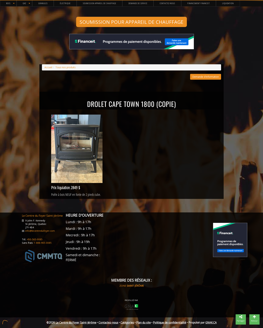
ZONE (131, 285)
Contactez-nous (167, 3)
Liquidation (228, 3)
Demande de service (138, 3)
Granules (43, 3)
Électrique (65, 3)
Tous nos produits (65, 67)
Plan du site (143, 322)
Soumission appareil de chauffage (99, 3)
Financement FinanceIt (198, 3)
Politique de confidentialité (169, 322)
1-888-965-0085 (43, 242)
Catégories (127, 322)
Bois (8, 3)
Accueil (48, 67)
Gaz (24, 3)
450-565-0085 (34, 239)
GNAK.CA (211, 322)
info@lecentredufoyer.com (40, 230)
